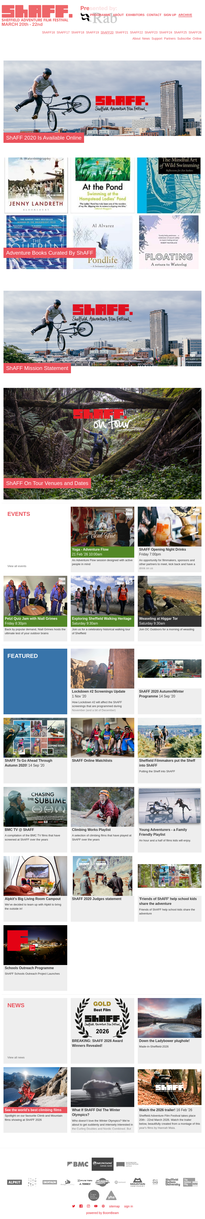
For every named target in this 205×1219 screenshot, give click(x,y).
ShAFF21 (121, 32)
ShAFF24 (165, 32)
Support (157, 38)
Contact (154, 15)
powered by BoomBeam (102, 1213)
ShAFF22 (136, 32)
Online (197, 38)
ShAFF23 (151, 32)
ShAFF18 (77, 32)
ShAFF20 (107, 32)
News (146, 38)
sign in (128, 1206)
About (118, 15)
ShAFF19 (92, 32)
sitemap (114, 1206)
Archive (185, 15)
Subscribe (184, 38)
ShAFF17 (63, 32)
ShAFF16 (48, 32)
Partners (170, 38)
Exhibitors (135, 15)
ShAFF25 (180, 32)
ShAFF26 (195, 32)
